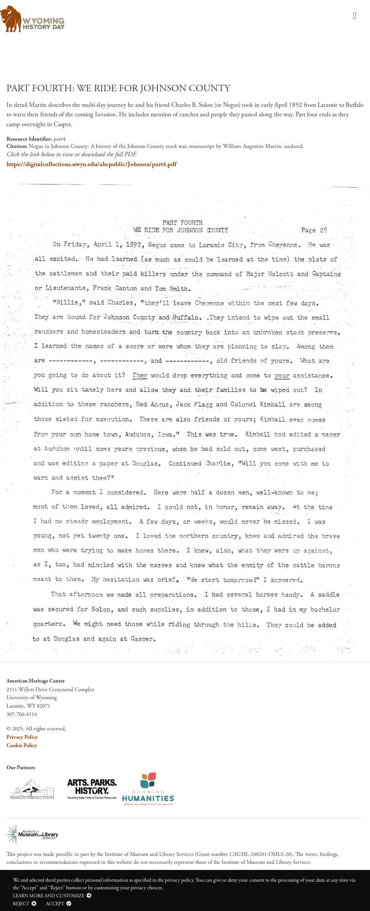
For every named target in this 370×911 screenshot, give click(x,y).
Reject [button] (21, 904)
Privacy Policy (22, 737)
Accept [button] (55, 904)
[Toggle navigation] (353, 16)
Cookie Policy (21, 745)
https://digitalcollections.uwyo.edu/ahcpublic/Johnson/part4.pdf (91, 164)
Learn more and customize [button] (48, 896)
